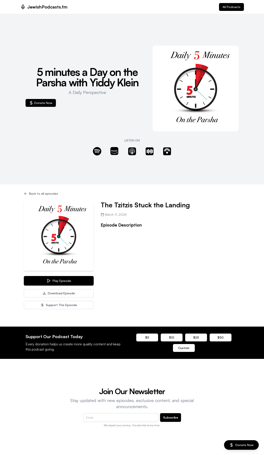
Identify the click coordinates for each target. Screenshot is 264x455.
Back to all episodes (41, 193)
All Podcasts (231, 7)
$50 (220, 337)
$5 (147, 337)
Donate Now (40, 103)
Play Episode (59, 281)
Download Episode (59, 293)
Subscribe (170, 417)
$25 (196, 337)
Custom (183, 348)
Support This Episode (59, 305)
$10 (171, 337)
